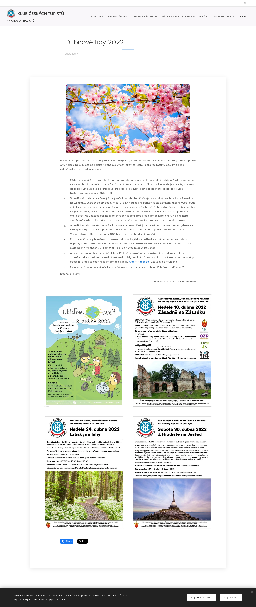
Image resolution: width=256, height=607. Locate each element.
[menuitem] (97, 16)
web (132, 261)
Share (67, 541)
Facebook (144, 261)
